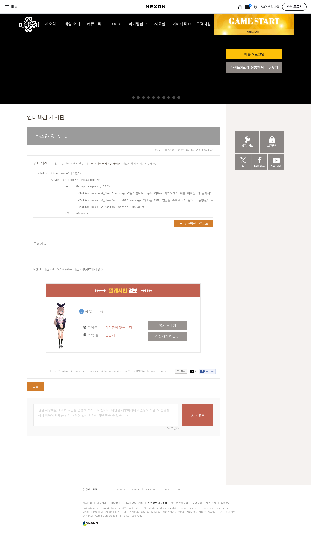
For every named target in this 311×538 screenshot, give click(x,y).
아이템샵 (138, 24)
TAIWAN (150, 489)
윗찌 (88, 311)
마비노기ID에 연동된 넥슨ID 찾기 (254, 67)
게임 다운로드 (254, 32)
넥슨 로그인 (294, 7)
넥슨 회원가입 (270, 7)
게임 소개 (72, 24)
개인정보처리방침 (157, 503)
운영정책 (197, 503)
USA (178, 489)
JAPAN (135, 489)
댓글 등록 (197, 414)
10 (178, 97)
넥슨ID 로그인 (254, 54)
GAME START (254, 21)
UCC (116, 24)
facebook (209, 371)
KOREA (121, 489)
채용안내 (101, 503)
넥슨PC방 (211, 503)
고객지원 (203, 24)
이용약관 (115, 503)
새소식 (50, 24)
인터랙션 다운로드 (194, 223)
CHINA (165, 489)
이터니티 (181, 24)
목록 (35, 386)
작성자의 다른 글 (167, 336)
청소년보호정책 (179, 503)
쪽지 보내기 (167, 325)
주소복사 (181, 371)
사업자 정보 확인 (226, 511)
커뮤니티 (94, 24)
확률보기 (225, 503)
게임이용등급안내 (133, 503)
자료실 (159, 24)
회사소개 (87, 503)
